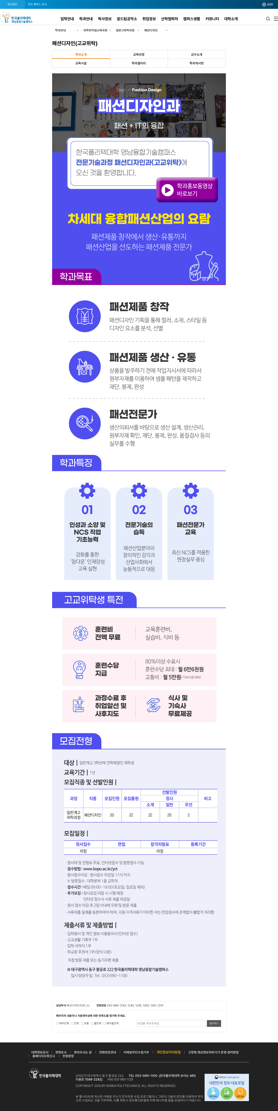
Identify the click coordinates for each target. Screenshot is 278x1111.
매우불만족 (112, 1023)
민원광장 (68, 1056)
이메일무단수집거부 (136, 1052)
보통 (86, 1023)
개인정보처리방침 (169, 1052)
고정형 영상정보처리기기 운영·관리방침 (213, 1052)
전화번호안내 (107, 1052)
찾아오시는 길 (83, 1052)
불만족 (97, 1023)
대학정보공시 (39, 1052)
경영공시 (60, 1052)
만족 (76, 1023)
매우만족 (64, 1023)
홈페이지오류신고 (43, 1056)
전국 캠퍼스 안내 (37, 4)
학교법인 (12, 4)
